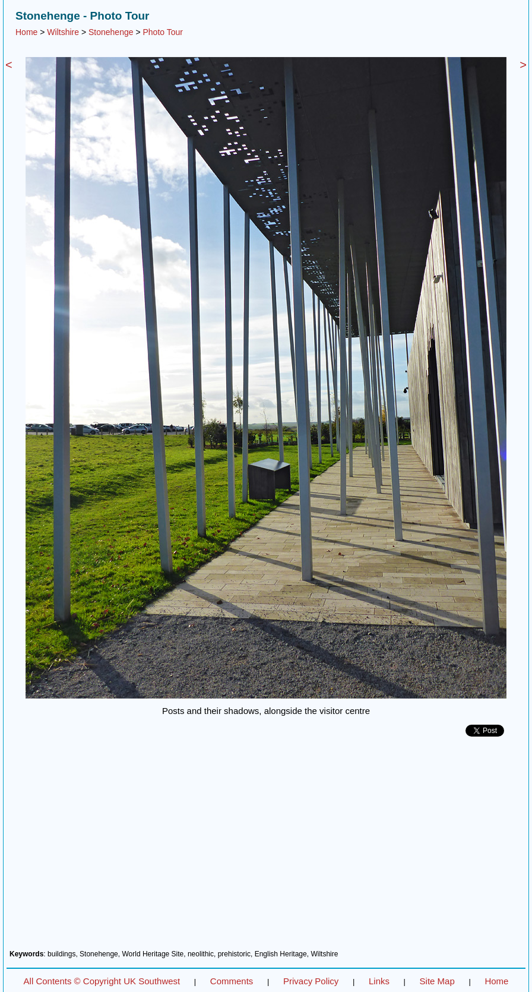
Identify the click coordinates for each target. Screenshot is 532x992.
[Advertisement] (266, 847)
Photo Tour (162, 32)
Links (379, 981)
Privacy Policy (310, 981)
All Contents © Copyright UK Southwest (102, 981)
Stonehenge (111, 32)
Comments (232, 981)
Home (26, 32)
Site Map (437, 981)
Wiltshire (63, 32)
